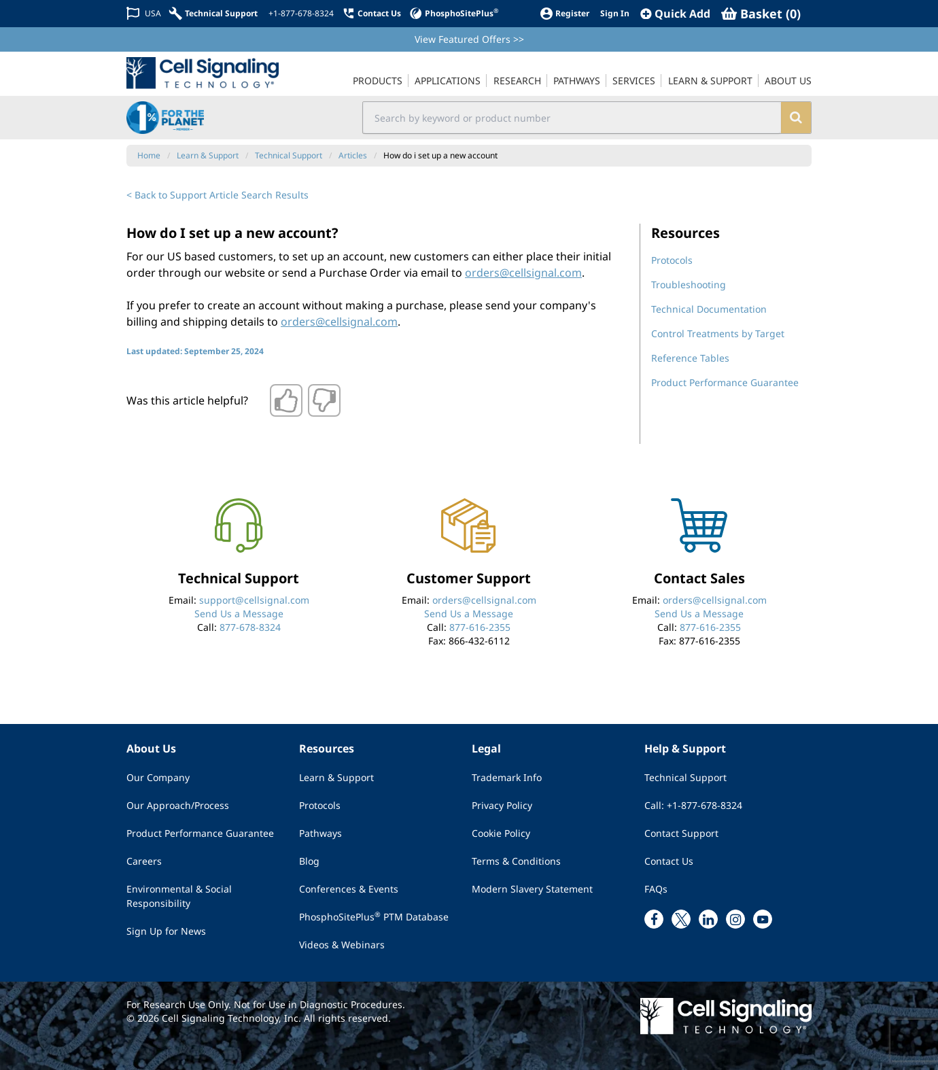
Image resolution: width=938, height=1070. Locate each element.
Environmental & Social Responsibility (179, 896)
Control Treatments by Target (717, 333)
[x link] (681, 919)
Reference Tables (690, 357)
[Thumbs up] (286, 400)
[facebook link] (653, 919)
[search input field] (572, 117)
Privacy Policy (502, 805)
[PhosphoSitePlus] (453, 13)
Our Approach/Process (177, 805)
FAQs (655, 888)
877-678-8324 (250, 627)
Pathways (320, 833)
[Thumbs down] (324, 400)
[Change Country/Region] (143, 13)
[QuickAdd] (675, 13)
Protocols (672, 260)
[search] (795, 117)
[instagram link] (735, 919)
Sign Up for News (166, 931)
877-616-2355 (479, 627)
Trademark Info (507, 777)
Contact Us (668, 861)
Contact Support (681, 833)
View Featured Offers (469, 39)
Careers (144, 861)
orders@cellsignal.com (523, 272)
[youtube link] (762, 919)
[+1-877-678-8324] (300, 13)
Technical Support (685, 777)
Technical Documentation (709, 309)
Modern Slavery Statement (532, 888)
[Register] (564, 13)
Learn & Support (336, 777)
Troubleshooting (688, 284)
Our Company (158, 777)
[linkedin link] (708, 919)
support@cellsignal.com (254, 599)
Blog (309, 861)
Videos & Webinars (342, 944)
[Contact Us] (371, 13)
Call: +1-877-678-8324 (693, 805)
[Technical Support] (213, 13)
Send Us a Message (238, 613)
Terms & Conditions (516, 861)
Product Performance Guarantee (725, 382)
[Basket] (761, 13)
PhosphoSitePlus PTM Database (374, 916)
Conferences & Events (348, 888)
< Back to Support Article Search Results (217, 194)
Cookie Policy (501, 833)
